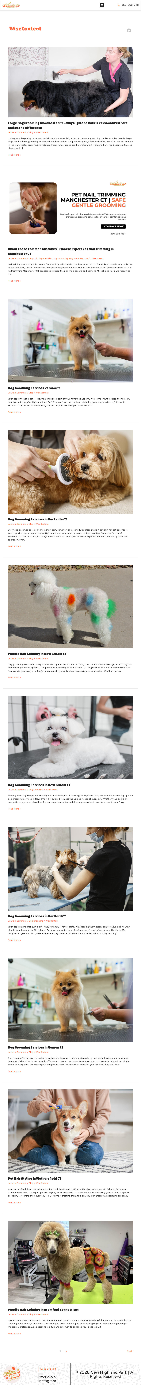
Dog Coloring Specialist (42, 258)
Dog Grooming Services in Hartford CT (38, 915)
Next (130, 1350)
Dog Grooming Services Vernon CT (35, 388)
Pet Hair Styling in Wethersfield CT (35, 1177)
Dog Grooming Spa (81, 258)
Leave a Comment (17, 132)
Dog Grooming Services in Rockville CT (39, 519)
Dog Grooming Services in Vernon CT (37, 1046)
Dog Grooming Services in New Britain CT (41, 784)
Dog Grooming (62, 258)
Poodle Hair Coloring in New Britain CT (38, 653)
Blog (32, 132)
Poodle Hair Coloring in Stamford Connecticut (44, 1309)
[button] (102, 5)
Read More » (14, 154)
